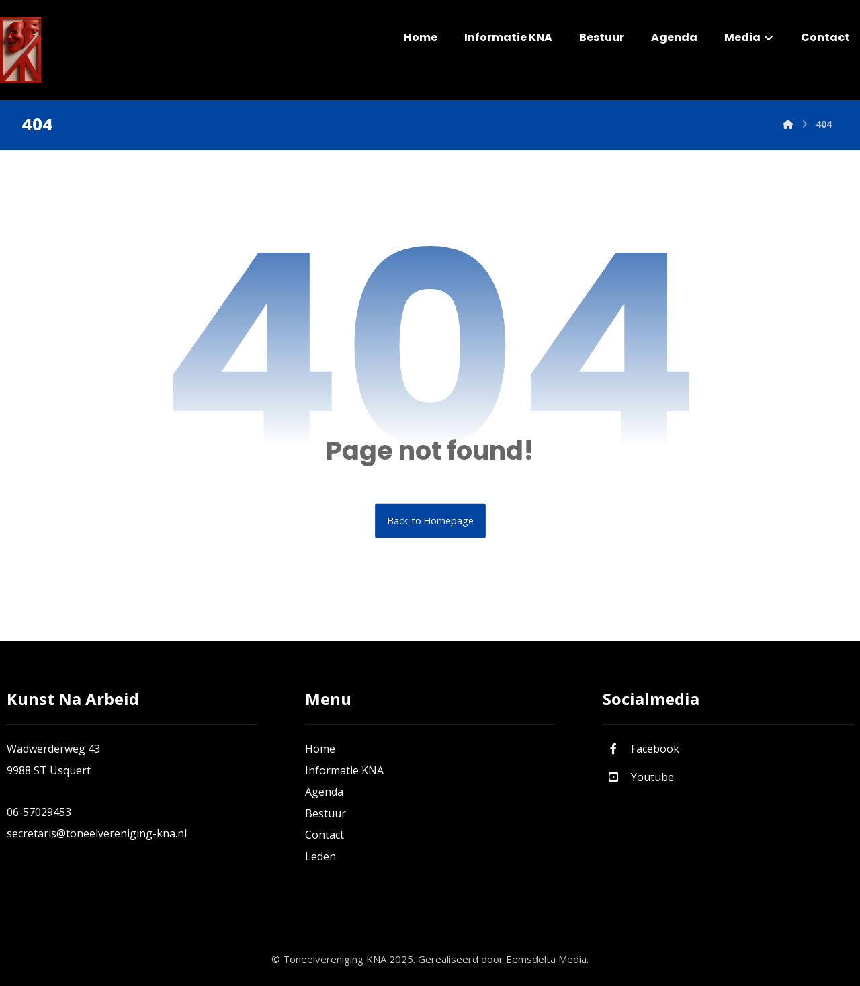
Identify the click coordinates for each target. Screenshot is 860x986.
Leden (320, 856)
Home (320, 748)
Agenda (324, 791)
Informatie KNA (344, 770)
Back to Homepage (430, 521)
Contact (324, 834)
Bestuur (325, 813)
